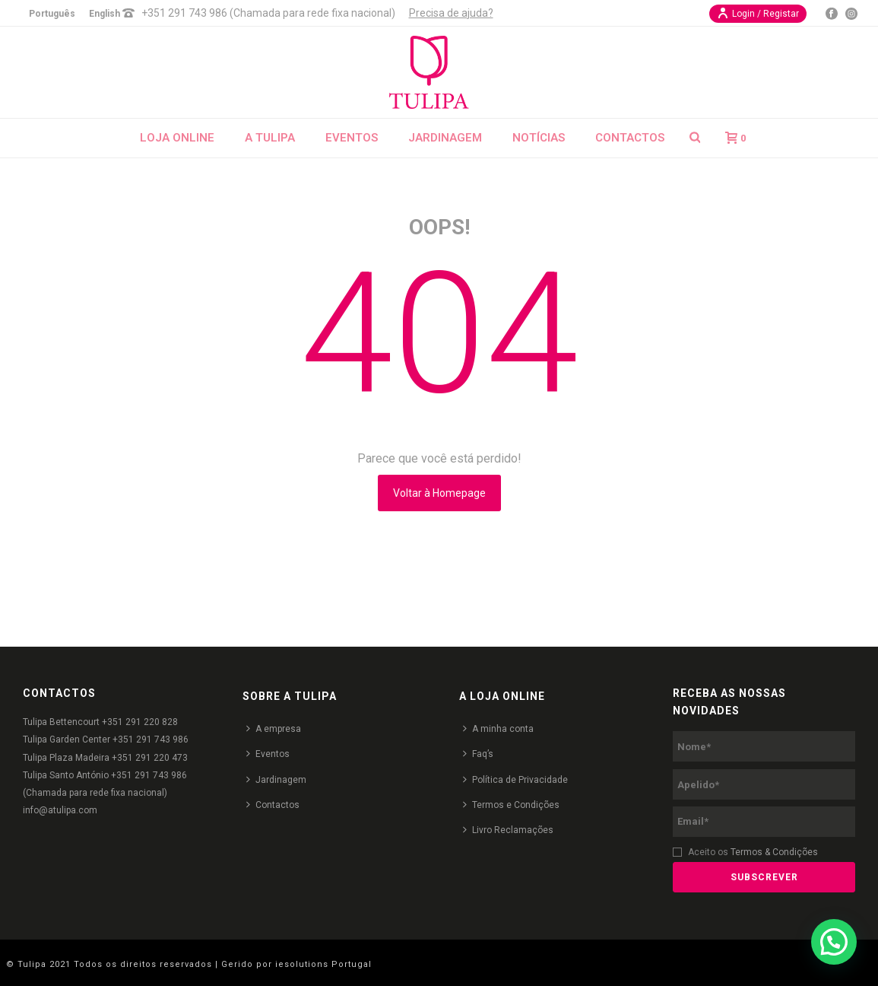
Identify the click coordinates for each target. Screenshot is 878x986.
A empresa (273, 728)
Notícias (538, 138)
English (104, 13)
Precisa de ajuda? (451, 13)
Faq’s (478, 753)
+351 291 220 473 (150, 757)
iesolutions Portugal (323, 964)
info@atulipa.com (60, 810)
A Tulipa (270, 138)
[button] (834, 942)
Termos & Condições (774, 852)
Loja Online (177, 138)
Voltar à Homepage (439, 493)
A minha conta (498, 728)
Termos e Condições (511, 804)
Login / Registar (758, 13)
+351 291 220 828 (140, 722)
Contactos (629, 138)
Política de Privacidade (515, 779)
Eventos (351, 138)
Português (52, 13)
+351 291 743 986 (151, 739)
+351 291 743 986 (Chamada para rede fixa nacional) (268, 13)
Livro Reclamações (508, 829)
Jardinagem (445, 138)
